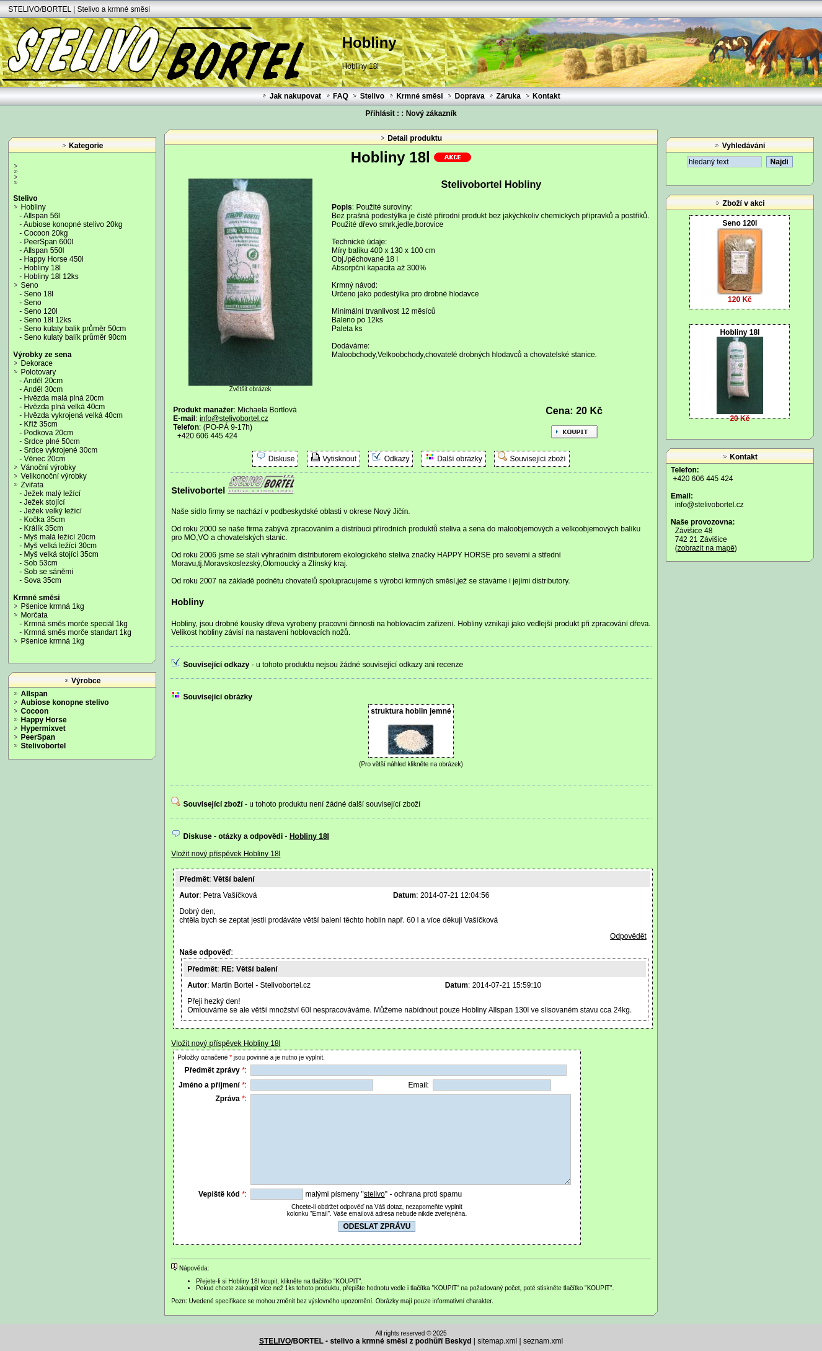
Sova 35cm (42, 580)
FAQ (340, 96)
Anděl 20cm (43, 380)
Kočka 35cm (44, 519)
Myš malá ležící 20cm (59, 537)
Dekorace (37, 363)
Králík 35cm (43, 528)
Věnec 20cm (45, 458)
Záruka (509, 96)
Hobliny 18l (42, 268)
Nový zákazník (431, 113)
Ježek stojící (44, 502)
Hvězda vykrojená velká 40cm (73, 415)
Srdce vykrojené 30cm (61, 450)
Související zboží (538, 458)
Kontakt (546, 96)
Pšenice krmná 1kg (52, 606)
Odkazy (397, 458)
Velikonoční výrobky (54, 476)
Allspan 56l (42, 215)
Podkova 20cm (48, 432)
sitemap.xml (497, 1341)
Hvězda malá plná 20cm (64, 398)
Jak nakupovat (295, 96)
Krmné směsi (419, 96)
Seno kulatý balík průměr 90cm (75, 337)
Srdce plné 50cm (52, 441)
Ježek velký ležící (53, 511)
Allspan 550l (44, 250)
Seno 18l (38, 294)
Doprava (470, 96)
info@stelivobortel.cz (709, 504)
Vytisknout (339, 458)
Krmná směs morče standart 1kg (77, 632)
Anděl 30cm (43, 389)
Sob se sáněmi (48, 571)
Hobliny (33, 207)
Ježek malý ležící (52, 493)
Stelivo (372, 96)
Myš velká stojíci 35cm (61, 554)
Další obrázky (459, 458)
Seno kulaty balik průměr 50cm (75, 328)
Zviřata (32, 485)
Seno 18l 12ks (47, 320)
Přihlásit (379, 113)
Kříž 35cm (41, 424)
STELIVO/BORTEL (39, 9)
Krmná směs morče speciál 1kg (76, 623)
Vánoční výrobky (48, 467)
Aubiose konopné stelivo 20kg (73, 224)
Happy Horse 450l (54, 259)
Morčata (34, 615)
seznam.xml (543, 1341)
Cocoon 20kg (46, 233)
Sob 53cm (41, 563)
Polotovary (38, 372)
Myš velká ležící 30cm (60, 545)
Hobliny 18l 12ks (51, 276)
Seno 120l (41, 311)
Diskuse (281, 458)
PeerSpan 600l (48, 241)
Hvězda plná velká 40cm (64, 406)
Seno (29, 285)
